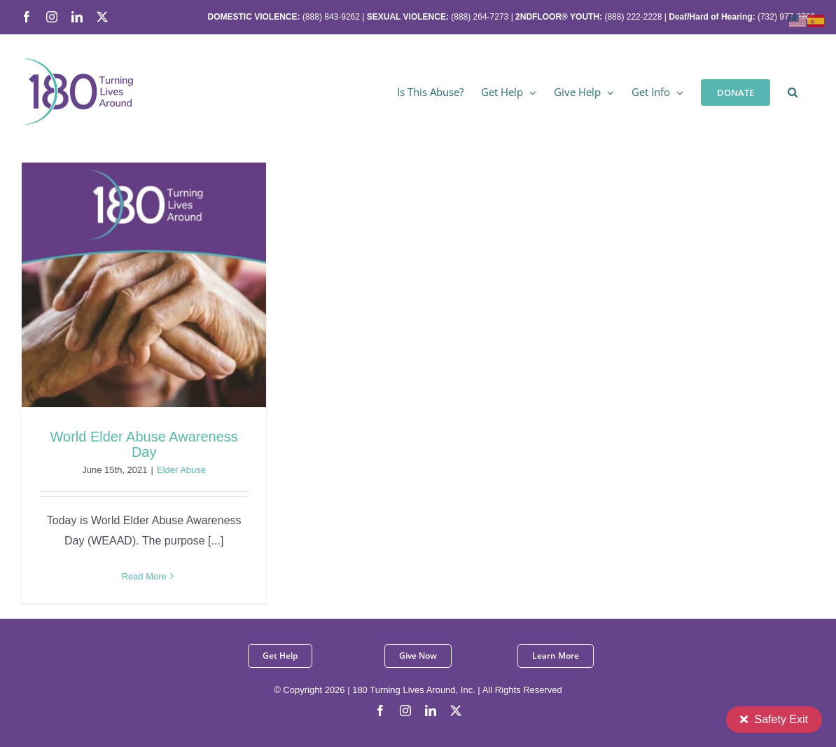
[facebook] (380, 710)
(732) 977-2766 (786, 17)
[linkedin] (430, 710)
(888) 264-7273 (479, 17)
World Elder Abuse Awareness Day (144, 444)
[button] (792, 91)
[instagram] (405, 710)
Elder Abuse (181, 470)
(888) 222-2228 (633, 17)
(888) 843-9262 (330, 17)
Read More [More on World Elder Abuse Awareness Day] (144, 576)
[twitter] (455, 710)
